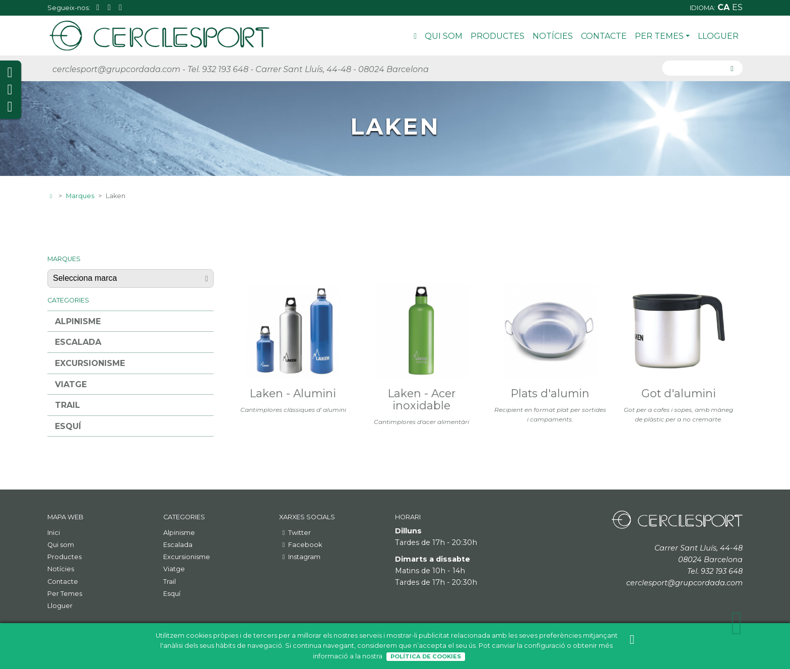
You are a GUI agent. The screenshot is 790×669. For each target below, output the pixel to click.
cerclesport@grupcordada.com (116, 69)
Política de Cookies (425, 656)
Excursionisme (90, 363)
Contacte (604, 36)
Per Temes (662, 36)
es (737, 7)
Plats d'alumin (550, 393)
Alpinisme (78, 321)
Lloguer (718, 36)
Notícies (553, 36)
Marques (80, 196)
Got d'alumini (678, 393)
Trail (67, 405)
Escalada (78, 342)
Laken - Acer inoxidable (421, 399)
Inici (415, 37)
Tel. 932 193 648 (217, 69)
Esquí (68, 426)
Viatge (71, 384)
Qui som (444, 36)
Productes (497, 36)
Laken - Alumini (293, 393)
